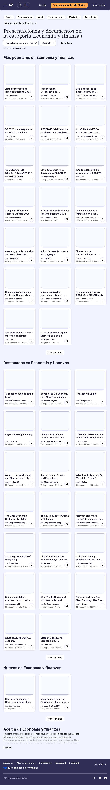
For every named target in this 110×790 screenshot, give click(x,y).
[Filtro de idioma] (48, 43)
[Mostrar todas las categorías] (20, 23)
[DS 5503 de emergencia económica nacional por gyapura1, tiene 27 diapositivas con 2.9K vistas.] (19, 123)
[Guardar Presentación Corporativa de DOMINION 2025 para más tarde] (66, 97)
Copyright (74, 763)
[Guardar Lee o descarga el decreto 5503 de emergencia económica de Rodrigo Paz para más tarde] (102, 97)
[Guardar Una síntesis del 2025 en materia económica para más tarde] (31, 341)
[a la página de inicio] (8, 17)
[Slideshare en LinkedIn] (105, 778)
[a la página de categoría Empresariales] (24, 17)
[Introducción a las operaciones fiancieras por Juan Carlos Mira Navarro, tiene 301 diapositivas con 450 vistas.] (55, 286)
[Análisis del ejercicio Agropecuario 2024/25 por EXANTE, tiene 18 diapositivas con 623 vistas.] (90, 164)
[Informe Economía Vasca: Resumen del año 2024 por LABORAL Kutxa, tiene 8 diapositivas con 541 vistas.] (55, 204)
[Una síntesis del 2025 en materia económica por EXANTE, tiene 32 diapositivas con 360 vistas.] (19, 326)
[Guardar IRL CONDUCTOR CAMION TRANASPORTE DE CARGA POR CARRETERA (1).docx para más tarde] (31, 178)
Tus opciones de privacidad (20, 767)
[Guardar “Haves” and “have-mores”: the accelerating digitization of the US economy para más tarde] (102, 524)
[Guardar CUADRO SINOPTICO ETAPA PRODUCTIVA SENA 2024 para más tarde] (102, 137)
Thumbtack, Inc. (50, 401)
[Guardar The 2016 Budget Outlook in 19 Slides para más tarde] (66, 524)
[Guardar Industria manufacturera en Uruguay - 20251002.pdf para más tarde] (66, 259)
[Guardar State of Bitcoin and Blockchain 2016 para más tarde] (66, 646)
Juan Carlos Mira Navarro (89, 218)
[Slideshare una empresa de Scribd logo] (11, 5)
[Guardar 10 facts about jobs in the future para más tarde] (31, 402)
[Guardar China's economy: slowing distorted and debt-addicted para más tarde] (102, 565)
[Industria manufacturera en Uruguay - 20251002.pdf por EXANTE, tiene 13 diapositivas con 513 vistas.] (55, 245)
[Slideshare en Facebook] (100, 778)
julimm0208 (13, 258)
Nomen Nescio (50, 95)
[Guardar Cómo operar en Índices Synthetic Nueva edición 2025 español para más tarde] (31, 300)
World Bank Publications (53, 441)
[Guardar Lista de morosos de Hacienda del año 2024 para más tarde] (31, 97)
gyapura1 (12, 136)
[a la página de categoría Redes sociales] (56, 17)
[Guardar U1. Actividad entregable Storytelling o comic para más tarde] (66, 341)
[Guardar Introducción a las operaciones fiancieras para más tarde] (66, 300)
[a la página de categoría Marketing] (74, 17)
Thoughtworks (85, 401)
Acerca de (8, 763)
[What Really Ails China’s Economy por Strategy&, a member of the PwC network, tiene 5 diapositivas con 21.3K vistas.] (19, 632)
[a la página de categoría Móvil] (40, 17)
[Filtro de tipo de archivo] (20, 43)
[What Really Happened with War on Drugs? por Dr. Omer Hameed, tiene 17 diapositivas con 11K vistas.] (55, 591)
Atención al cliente (26, 763)
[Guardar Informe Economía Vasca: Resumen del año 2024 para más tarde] (66, 219)
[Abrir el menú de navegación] (5, 5)
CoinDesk (48, 645)
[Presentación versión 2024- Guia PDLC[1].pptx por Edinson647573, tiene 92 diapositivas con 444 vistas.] (90, 286)
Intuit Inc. (47, 563)
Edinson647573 (86, 299)
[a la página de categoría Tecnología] (90, 17)
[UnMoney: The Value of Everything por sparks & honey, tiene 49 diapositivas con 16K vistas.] (19, 550)
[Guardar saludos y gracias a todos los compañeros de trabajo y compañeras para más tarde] (31, 259)
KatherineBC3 (50, 340)
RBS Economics (85, 563)
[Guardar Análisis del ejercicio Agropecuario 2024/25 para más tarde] (102, 178)
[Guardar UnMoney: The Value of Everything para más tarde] (31, 565)
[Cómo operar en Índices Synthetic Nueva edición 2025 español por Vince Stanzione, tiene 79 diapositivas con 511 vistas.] (19, 286)
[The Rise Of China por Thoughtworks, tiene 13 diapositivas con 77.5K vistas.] (90, 388)
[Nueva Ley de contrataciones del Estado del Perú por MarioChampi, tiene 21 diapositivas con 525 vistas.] (90, 245)
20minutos (12, 95)
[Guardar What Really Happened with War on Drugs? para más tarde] (66, 605)
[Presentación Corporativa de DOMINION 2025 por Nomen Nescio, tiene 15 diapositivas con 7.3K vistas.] (55, 82)
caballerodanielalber (88, 95)
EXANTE (82, 177)
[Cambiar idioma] (101, 764)
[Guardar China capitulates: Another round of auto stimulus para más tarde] (31, 605)
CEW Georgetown (51, 482)
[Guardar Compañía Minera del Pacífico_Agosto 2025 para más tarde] (31, 219)
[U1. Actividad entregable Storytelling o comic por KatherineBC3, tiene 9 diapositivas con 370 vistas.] (55, 326)
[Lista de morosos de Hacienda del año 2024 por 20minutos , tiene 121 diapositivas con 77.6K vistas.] (19, 82)
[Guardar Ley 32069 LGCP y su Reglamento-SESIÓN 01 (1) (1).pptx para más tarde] (66, 178)
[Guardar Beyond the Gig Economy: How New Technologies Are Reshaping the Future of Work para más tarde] (66, 402)
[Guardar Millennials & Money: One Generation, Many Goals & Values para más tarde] (102, 443)
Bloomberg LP (14, 604)
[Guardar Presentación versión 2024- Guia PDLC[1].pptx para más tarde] (102, 300)
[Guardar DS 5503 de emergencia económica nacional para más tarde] (31, 137)
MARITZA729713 (15, 177)
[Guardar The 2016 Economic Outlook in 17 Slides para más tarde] (31, 524)
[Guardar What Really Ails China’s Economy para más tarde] (31, 646)
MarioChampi (84, 258)
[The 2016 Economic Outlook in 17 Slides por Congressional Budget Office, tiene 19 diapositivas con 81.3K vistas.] (19, 510)
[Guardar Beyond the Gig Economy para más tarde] (31, 443)
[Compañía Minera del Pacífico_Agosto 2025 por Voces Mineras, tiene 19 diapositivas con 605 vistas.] (19, 204)
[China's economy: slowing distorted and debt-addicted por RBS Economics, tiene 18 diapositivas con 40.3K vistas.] (90, 550)
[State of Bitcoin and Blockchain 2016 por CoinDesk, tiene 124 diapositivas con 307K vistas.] (55, 632)
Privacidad (60, 763)
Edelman (83, 441)
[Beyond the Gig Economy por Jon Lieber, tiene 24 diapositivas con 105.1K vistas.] (19, 428)
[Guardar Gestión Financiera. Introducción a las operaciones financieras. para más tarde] (102, 219)
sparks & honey (14, 563)
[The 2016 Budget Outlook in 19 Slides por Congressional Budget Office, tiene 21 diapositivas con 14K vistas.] (55, 510)
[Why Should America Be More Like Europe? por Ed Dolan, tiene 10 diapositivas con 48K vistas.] (90, 469)
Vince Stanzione (15, 299)
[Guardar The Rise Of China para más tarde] (102, 402)
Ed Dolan (83, 482)
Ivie (45, 136)
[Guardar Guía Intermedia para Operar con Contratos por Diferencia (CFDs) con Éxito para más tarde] (31, 707)
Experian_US (13, 482)
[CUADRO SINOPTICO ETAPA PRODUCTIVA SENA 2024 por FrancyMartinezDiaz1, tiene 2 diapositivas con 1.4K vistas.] (90, 123)
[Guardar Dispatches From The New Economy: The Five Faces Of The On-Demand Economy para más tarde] (66, 565)
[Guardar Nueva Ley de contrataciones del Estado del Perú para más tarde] (102, 259)
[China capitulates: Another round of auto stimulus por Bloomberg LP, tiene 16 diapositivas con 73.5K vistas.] (19, 591)
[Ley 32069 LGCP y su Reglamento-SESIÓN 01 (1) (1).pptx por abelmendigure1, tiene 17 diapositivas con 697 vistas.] (55, 164)
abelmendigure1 (50, 177)
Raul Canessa (14, 706)
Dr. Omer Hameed (51, 604)
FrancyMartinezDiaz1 (88, 136)
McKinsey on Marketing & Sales (89, 523)
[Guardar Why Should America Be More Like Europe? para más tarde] (102, 483)
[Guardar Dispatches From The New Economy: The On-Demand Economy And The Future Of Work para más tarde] (102, 605)
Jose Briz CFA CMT (52, 706)
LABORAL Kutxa (50, 218)
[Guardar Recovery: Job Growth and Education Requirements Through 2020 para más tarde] (66, 483)
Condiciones (45, 763)
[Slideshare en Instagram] (94, 778)
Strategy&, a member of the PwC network (18, 645)
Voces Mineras (14, 218)
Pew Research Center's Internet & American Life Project (18, 401)
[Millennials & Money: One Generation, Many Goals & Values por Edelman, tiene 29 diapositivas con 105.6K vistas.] (90, 428)
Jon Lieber (12, 441)
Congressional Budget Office (18, 523)
